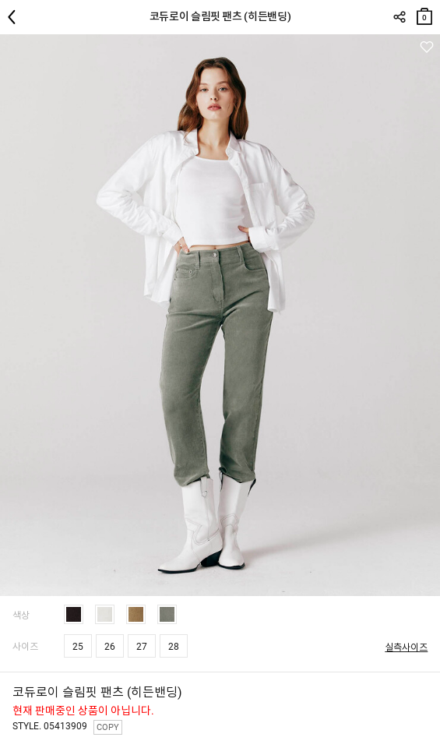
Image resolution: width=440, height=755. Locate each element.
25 (77, 646)
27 (141, 646)
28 (173, 646)
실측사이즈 (406, 647)
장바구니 (424, 13)
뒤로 (15, 17)
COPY (108, 727)
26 (109, 646)
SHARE (399, 17)
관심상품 (426, 47)
